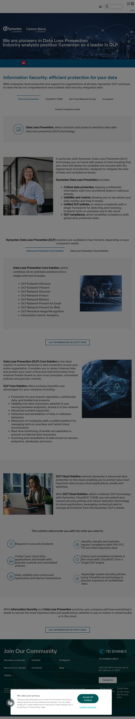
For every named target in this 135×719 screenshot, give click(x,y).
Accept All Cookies (88, 698)
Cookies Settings (87, 707)
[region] (61, 702)
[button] (10, 703)
